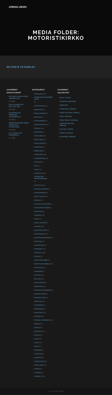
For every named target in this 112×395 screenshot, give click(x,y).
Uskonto (38, 354)
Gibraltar (38, 151)
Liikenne (37, 215)
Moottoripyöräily (42, 264)
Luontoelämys (40, 230)
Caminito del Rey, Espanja (66, 124)
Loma (36, 219)
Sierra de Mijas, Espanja (69, 112)
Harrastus (38, 154)
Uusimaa (37, 357)
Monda (37, 256)
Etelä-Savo (38, 136)
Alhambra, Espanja (67, 136)
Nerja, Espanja (65, 116)
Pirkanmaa (38, 286)
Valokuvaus (39, 361)
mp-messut (38, 267)
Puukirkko (38, 305)
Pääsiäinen (38, 309)
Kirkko (37, 200)
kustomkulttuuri (41, 208)
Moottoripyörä (41, 260)
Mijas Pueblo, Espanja (68, 120)
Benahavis (38, 109)
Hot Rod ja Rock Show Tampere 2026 (18, 97)
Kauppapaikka (40, 193)
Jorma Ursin (18, 6)
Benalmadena (40, 113)
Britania (37, 117)
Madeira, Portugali (67, 101)
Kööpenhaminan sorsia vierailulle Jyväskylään (19, 125)
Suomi (36, 339)
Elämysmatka (40, 124)
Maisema (37, 241)
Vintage (37, 372)
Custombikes (39, 121)
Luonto (37, 226)
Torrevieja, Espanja (67, 109)
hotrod (37, 162)
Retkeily (37, 316)
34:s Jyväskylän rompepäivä (15, 134)
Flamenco (38, 147)
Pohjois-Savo (39, 294)
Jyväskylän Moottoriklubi (40, 177)
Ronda (37, 324)
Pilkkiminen (39, 282)
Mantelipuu (39, 245)
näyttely (38, 275)
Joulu (36, 169)
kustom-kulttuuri (42, 204)
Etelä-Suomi (39, 143)
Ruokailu (38, 331)
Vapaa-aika (38, 365)
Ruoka (37, 327)
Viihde (36, 369)
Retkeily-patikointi (42, 320)
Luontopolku (40, 234)
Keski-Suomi (39, 196)
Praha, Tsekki (65, 98)
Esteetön (38, 132)
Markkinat (38, 249)
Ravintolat (39, 312)
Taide (36, 346)
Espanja (37, 128)
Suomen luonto (66, 129)
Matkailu (38, 253)
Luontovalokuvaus (42, 238)
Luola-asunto (40, 223)
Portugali (38, 301)
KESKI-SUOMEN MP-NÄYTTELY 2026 (16, 105)
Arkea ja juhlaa (66, 133)
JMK (35, 166)
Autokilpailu (39, 106)
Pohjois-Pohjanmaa (42, 290)
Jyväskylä (38, 173)
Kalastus (38, 185)
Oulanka (38, 279)
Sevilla (37, 335)
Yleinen (37, 376)
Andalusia (38, 94)
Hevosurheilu (40, 158)
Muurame (38, 271)
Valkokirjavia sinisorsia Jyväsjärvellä (15, 115)
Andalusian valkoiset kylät (43, 98)
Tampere (37, 350)
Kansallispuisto (41, 189)
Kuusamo (38, 211)
